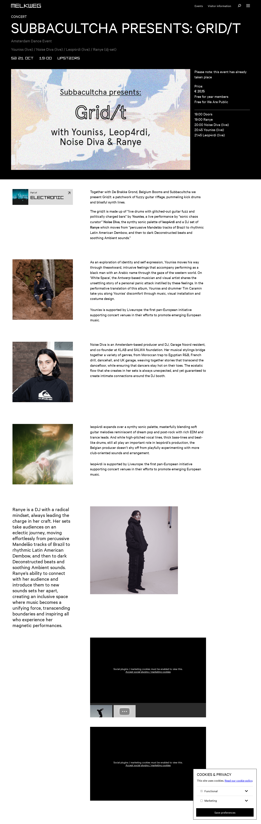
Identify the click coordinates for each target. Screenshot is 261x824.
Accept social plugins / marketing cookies (148, 675)
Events (199, 6)
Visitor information (219, 6)
